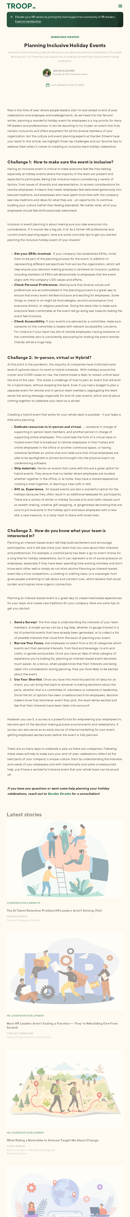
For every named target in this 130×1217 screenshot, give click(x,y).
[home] (21, 6)
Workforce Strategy (65, 37)
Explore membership (28, 21)
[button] (120, 6)
